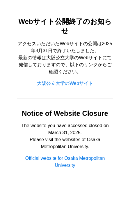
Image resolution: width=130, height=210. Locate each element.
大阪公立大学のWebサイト (65, 83)
